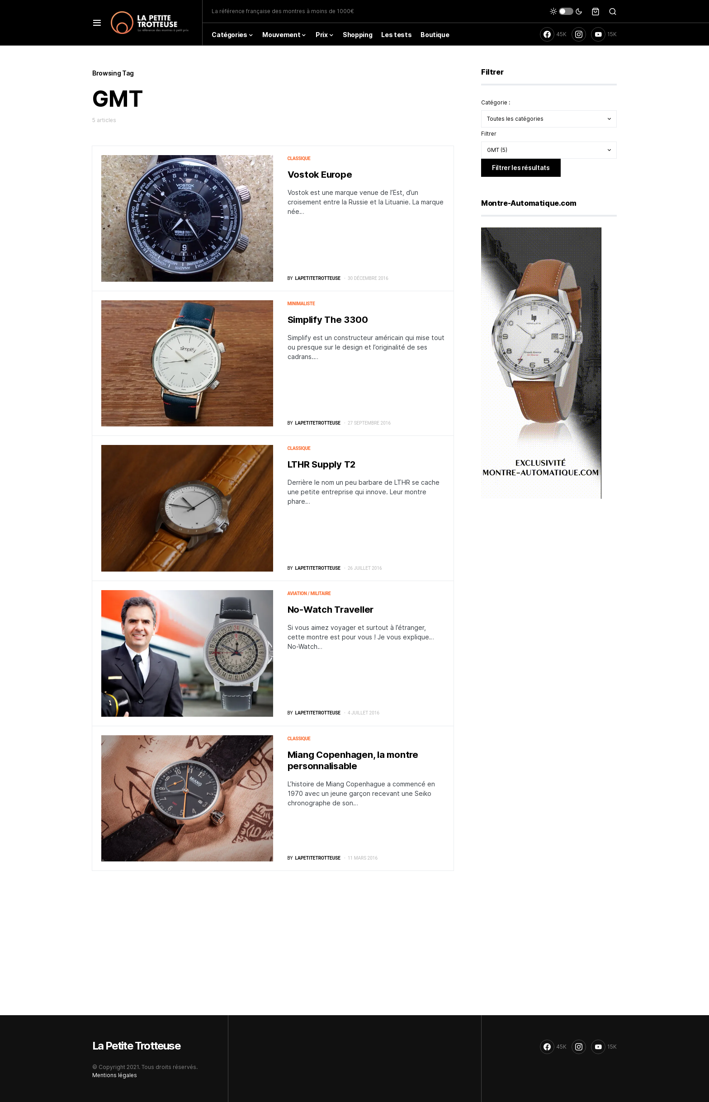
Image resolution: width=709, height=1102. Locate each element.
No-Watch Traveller (331, 609)
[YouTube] (604, 34)
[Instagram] (579, 34)
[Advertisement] (549, 577)
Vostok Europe (320, 174)
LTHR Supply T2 (322, 464)
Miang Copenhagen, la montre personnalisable (353, 760)
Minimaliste (301, 303)
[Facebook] (553, 34)
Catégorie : (495, 102)
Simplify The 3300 (328, 319)
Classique (299, 158)
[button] (97, 22)
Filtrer (488, 133)
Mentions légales (114, 1075)
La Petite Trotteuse (136, 1045)
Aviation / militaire (309, 593)
